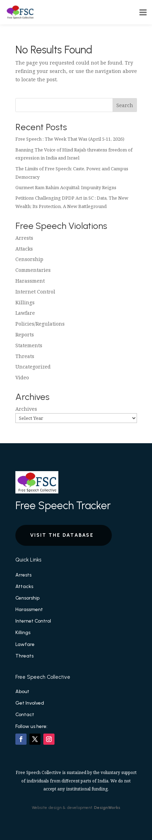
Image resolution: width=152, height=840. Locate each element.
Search (124, 105)
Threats (24, 356)
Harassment (30, 280)
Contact (24, 715)
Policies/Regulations (40, 323)
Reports (24, 334)
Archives (26, 409)
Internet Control (35, 291)
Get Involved (29, 703)
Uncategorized (33, 366)
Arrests (24, 238)
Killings (25, 302)
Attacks (24, 248)
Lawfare (25, 313)
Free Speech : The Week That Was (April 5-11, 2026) (69, 139)
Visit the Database (62, 535)
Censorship (29, 259)
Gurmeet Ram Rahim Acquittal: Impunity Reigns (65, 187)
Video (22, 377)
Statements (28, 345)
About (22, 691)
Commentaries (33, 270)
